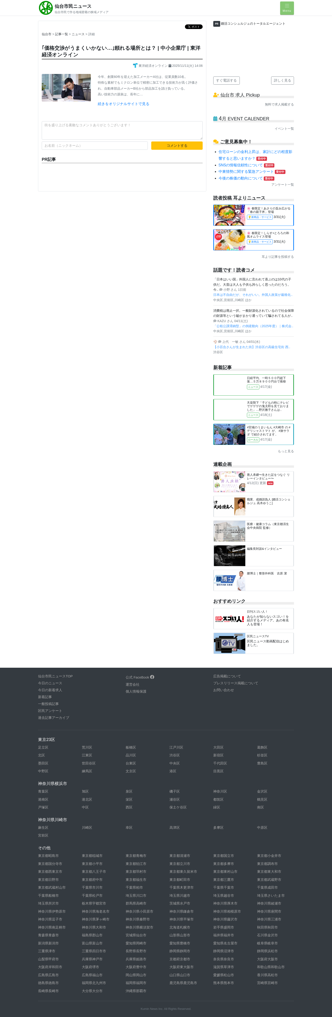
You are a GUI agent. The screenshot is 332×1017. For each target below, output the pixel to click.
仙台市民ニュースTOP (55, 676)
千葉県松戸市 (92, 895)
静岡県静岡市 (179, 951)
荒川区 (87, 747)
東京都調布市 (267, 864)
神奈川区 (220, 791)
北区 (41, 755)
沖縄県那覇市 (136, 991)
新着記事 (45, 697)
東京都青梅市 (136, 856)
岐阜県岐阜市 (267, 943)
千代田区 (220, 763)
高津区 (174, 827)
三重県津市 (46, 951)
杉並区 (262, 755)
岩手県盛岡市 (223, 927)
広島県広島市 (48, 975)
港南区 (43, 799)
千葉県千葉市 (223, 887)
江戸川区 (176, 747)
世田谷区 (89, 763)
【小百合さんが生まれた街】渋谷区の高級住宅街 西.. (251, 347)
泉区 (129, 791)
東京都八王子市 (94, 871)
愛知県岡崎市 (136, 943)
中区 (85, 807)
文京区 (131, 771)
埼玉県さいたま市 (271, 895)
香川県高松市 (267, 975)
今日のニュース (50, 683)
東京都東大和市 (269, 871)
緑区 (216, 807)
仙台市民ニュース (73, 6)
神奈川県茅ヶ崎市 (96, 919)
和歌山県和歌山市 (271, 967)
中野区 (43, 771)
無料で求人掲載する (279, 104)
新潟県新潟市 (48, 943)
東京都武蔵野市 (269, 880)
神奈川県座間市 (269, 911)
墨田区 (43, 763)
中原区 (262, 827)
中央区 (174, 763)
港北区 (87, 799)
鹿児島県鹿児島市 (183, 983)
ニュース (79, 34)
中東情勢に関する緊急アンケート (252, 171)
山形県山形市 (179, 935)
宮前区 (43, 835)
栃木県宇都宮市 (94, 903)
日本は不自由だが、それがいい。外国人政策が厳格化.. (253, 295)
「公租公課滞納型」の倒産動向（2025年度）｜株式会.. (253, 326)
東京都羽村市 (136, 871)
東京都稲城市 (92, 856)
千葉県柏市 (134, 887)
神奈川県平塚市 (181, 919)
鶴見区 (262, 799)
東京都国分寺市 (50, 864)
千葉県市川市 (92, 887)
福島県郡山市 (92, 935)
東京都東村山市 (225, 871)
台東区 (131, 763)
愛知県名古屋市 (225, 943)
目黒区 (218, 771)
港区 (172, 771)
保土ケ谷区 (178, 807)
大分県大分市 (92, 991)
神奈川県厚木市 (225, 903)
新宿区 (218, 755)
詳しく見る (282, 80)
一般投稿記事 (48, 704)
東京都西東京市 (50, 871)
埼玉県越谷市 (223, 895)
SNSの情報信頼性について (247, 165)
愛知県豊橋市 (179, 943)
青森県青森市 (48, 935)
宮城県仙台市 (136, 935)
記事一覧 (62, 34)
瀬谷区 (174, 799)
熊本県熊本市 (223, 983)
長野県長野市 (136, 951)
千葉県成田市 (267, 887)
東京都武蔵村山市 (52, 887)
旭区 (85, 791)
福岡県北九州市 (94, 983)
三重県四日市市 (94, 951)
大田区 (218, 747)
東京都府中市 (92, 880)
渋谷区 (174, 755)
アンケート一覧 (282, 184)
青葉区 (43, 791)
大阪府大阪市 (267, 959)
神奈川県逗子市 (50, 919)
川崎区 (87, 827)
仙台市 (46, 34)
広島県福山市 (92, 975)
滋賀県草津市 (223, 967)
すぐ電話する (226, 80)
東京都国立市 (223, 856)
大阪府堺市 (90, 967)
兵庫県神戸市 (92, 959)
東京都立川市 (179, 864)
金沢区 (262, 791)
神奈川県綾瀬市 (269, 903)
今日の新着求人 (50, 690)
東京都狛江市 (136, 864)
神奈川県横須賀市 (139, 927)
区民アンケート (50, 711)
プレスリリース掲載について (235, 683)
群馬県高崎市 (136, 903)
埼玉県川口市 (136, 895)
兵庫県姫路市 (136, 959)
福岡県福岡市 (136, 983)
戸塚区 (43, 807)
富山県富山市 (92, 943)
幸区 (129, 827)
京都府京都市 (179, 959)
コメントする (177, 145)
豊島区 (262, 763)
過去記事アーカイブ (53, 718)
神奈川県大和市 (94, 927)
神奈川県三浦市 (269, 919)
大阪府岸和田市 (50, 967)
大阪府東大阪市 (181, 967)
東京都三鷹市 (223, 880)
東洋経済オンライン (151, 66)
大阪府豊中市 (136, 967)
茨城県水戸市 (179, 903)
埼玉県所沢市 (48, 903)
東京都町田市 (179, 880)
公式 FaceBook (140, 677)
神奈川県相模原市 (227, 911)
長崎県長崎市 (48, 991)
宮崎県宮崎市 (267, 983)
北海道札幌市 (179, 927)
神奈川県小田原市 (139, 911)
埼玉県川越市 (179, 895)
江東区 (87, 755)
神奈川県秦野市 (138, 919)
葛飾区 (262, 747)
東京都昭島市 (48, 856)
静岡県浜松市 (267, 951)
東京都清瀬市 (179, 856)
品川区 (131, 755)
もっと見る (286, 451)
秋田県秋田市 (267, 927)
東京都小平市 (92, 864)
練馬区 (87, 771)
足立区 (43, 747)
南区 (260, 807)
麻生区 (43, 827)
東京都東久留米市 (183, 871)
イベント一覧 (284, 128)
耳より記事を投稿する (278, 257)
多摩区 (218, 827)
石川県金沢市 (267, 935)
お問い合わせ (223, 690)
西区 (129, 807)
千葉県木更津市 (181, 887)
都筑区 (218, 799)
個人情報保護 (136, 691)
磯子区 (174, 791)
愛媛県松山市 (223, 975)
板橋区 (131, 747)
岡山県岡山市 (136, 975)
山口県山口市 (179, 975)
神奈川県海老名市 (96, 911)
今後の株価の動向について (246, 178)
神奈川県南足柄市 (52, 927)
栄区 (129, 799)
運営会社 (132, 684)
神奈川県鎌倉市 (181, 911)
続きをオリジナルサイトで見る (123, 104)
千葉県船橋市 (48, 895)
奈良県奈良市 (223, 959)
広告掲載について (227, 676)
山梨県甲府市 (48, 959)
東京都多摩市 (223, 864)
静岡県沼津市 (223, 951)
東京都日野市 (48, 880)
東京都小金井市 (269, 856)
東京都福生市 (136, 880)
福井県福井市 (223, 935)
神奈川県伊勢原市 (52, 911)
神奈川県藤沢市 (225, 919)
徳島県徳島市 (48, 983)
